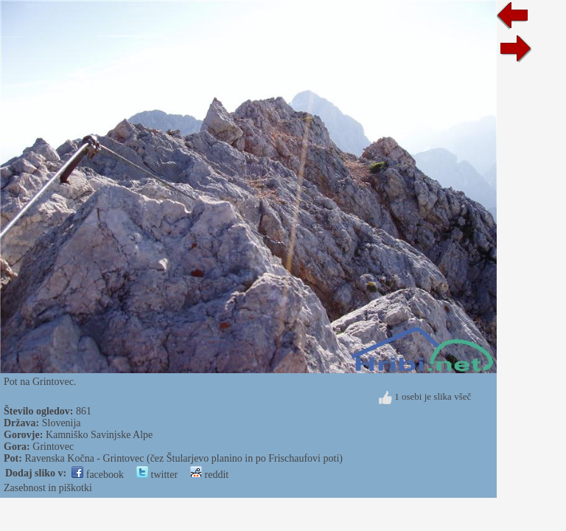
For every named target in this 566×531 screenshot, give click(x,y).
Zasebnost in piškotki (48, 487)
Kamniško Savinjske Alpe (99, 434)
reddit (209, 474)
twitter (157, 474)
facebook (97, 474)
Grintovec (53, 446)
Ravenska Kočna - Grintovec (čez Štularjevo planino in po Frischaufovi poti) (183, 458)
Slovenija (61, 422)
